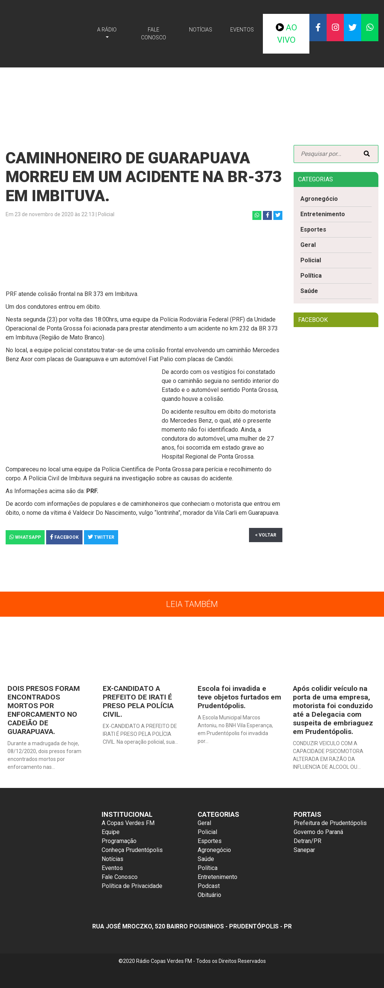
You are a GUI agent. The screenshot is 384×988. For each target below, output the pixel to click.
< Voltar (265, 535)
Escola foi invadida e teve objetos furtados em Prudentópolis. (239, 697)
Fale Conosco (153, 33)
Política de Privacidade (132, 885)
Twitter (101, 537)
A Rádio (107, 30)
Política (311, 275)
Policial (310, 260)
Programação (119, 841)
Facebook (64, 537)
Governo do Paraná (318, 832)
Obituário (209, 894)
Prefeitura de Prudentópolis (330, 823)
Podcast (209, 885)
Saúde (309, 290)
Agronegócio (319, 198)
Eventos (242, 30)
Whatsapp (25, 537)
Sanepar (304, 849)
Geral (308, 244)
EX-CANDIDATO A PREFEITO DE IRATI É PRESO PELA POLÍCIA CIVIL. (138, 701)
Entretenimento (322, 214)
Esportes (313, 229)
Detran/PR (307, 841)
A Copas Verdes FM (128, 823)
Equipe (111, 832)
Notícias (200, 30)
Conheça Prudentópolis (132, 849)
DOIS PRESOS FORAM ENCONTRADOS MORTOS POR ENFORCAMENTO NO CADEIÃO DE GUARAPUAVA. (44, 710)
